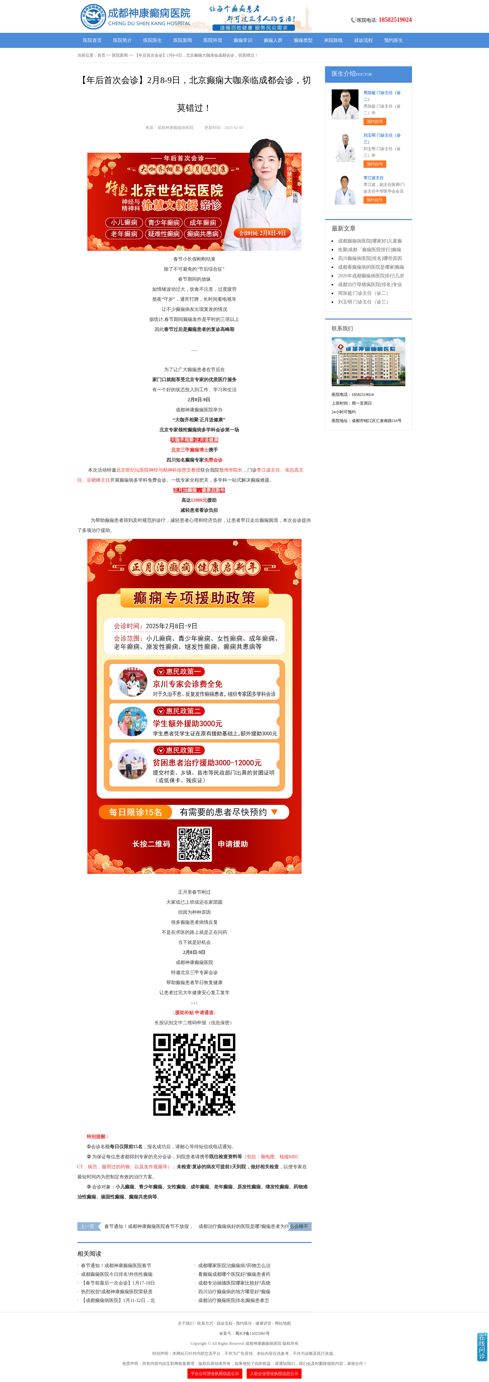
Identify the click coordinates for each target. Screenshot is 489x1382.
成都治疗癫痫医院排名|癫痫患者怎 (233, 1300)
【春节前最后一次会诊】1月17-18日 (118, 1283)
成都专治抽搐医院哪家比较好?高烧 (234, 1283)
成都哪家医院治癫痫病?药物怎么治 (234, 1265)
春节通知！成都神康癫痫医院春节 (116, 1265)
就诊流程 (363, 40)
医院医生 (152, 40)
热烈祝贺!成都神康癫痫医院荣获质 (117, 1291)
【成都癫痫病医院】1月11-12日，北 (118, 1300)
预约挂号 (375, 121)
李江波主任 (373, 178)
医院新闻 (182, 40)
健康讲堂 (263, 1323)
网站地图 (283, 1323)
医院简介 (122, 40)
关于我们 (186, 1323)
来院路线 (333, 40)
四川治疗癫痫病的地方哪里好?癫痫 (234, 1291)
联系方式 (205, 1323)
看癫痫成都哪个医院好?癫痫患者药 (234, 1274)
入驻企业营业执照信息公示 (274, 1373)
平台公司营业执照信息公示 (215, 1373)
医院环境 (212, 40)
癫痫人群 (273, 40)
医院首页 (92, 40)
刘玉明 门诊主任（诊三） (364, 301)
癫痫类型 (303, 40)
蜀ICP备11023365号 (252, 1333)
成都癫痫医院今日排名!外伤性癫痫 (117, 1274)
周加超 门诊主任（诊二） (364, 293)
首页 (101, 55)
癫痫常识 (243, 40)
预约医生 (393, 40)
